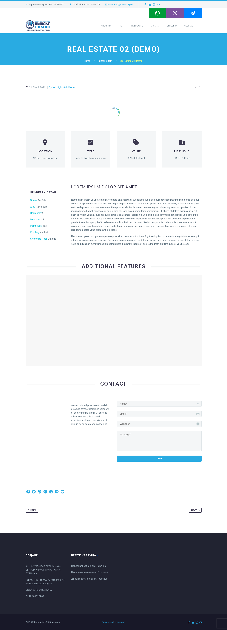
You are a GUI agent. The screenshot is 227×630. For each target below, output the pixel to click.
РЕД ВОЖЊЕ (137, 25)
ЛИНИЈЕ (155, 25)
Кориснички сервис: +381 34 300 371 (47, 4)
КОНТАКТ (189, 25)
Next (196, 510)
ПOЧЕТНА (106, 25)
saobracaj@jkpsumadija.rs (120, 4)
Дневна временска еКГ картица (89, 578)
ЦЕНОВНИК (172, 25)
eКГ (121, 25)
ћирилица (107, 622)
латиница (120, 622)
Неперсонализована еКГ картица (89, 572)
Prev (31, 510)
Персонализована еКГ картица (88, 566)
